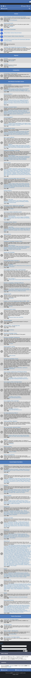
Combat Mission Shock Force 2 (22, 134)
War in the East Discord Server (15, 397)
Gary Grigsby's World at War (18, 607)
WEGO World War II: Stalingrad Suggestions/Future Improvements (17, 174)
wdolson (10, 435)
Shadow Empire (7, 84)
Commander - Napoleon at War (15, 511)
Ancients (6, 474)
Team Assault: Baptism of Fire (14, 560)
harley (15, 377)
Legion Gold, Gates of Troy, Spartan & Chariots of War (17, 480)
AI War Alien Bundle (13, 583)
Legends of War (27, 553)
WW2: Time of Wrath (11, 565)
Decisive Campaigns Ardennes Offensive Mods (20, 288)
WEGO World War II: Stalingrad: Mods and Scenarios (18, 171)
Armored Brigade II (8, 117)
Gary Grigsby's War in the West (11, 400)
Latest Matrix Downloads (10, 29)
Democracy (11, 572)
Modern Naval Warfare (9, 454)
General (16, 13)
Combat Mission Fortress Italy (20, 132)
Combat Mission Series (9, 128)
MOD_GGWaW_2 (12, 278)
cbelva (15, 367)
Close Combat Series (9, 330)
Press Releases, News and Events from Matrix (15, 17)
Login (1, 643)
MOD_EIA (10, 306)
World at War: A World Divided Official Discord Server (19, 279)
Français (6, 64)
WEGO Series (7, 162)
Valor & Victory (7, 234)
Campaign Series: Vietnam (10, 222)
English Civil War (11, 501)
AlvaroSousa (10, 443)
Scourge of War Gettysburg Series (16, 525)
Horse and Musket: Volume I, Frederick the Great (17, 502)
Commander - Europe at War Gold (15, 549)
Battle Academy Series (16, 546)
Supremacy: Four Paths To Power (14, 609)
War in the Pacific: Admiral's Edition (12, 427)
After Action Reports (20, 145)
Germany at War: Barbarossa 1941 (18, 551)
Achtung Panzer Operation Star (15, 545)
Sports (5, 593)
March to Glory (9, 513)
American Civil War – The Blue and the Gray (18, 521)
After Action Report (19, 112)
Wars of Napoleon (13, 514)
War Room (21, 88)
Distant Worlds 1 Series (9, 346)
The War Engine (8, 624)
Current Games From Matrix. (16, 462)
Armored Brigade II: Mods (9, 124)
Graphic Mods (11, 90)
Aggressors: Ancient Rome (14, 478)
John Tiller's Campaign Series (15, 552)
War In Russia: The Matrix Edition (12, 637)
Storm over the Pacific (19, 559)
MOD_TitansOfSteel (12, 633)
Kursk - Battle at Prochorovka (16, 553)
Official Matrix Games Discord (23, 147)
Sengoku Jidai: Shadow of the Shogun (17, 492)
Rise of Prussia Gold (24, 502)
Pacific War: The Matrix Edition (11, 619)
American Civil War (8, 517)
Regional (16, 55)
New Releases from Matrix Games (16, 81)
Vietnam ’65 (7, 576)
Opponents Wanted (11, 146)
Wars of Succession (15, 503)
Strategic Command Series (10, 107)
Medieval (6, 485)
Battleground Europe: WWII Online (14, 606)
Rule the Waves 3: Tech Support (16, 99)
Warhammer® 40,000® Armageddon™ (15, 587)
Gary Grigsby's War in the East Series (13, 382)
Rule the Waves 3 (8, 94)
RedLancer (16, 408)
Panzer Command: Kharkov (17, 610)
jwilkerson (10, 144)
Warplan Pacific (7, 294)
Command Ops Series (23, 611)
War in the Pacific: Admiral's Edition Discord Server (19, 436)
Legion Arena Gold (22, 479)
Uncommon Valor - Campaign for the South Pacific (16, 561)
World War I (6, 530)
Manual (11, 123)
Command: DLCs (13, 216)
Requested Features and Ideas (14, 158)
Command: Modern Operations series (13, 212)
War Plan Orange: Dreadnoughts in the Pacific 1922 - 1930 (16, 535)
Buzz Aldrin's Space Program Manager (18, 576)
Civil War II (20, 525)
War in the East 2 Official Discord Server (17, 265)
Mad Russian (12, 368)
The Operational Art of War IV (11, 413)
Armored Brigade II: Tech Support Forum (21, 123)
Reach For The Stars (11, 608)
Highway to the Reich (18, 612)
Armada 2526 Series (22, 583)
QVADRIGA (7, 482)
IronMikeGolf (6, 368)
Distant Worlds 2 (8, 190)
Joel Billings (10, 264)
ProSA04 (9, 666)
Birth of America (12, 500)
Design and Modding (19, 100)
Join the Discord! (23, 159)
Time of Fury (25, 560)
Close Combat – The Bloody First (12, 325)
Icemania (13, 355)
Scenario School (12, 157)
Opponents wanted (21, 290)
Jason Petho (10, 208)
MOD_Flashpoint (11, 155)
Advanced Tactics (13, 533)
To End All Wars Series (22, 536)
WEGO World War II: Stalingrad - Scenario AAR (16, 173)
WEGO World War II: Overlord (15, 168)
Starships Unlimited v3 (17, 586)
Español (6, 58)
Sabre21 (18, 396)
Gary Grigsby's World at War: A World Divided (15, 269)
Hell (22, 470)
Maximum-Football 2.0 (14, 597)
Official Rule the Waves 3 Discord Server (16, 102)
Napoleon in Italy (18, 513)
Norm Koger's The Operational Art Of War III (18, 555)
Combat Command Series (20, 548)
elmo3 (15, 396)
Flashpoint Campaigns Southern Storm (13, 241)
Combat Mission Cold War (22, 133)
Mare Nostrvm (26, 480)
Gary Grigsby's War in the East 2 (11, 260)
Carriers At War (10, 548)
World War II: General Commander (16, 564)
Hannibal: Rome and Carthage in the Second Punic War (17, 479)
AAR (17, 88)
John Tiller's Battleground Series (21, 524)
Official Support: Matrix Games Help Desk (14, 36)
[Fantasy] (6, 465)
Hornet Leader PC (15, 574)
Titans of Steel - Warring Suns (11, 631)
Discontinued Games (9, 600)
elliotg (10, 355)
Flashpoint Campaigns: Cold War (12, 150)
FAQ (5, 43)
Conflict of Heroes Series (23, 549)
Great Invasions (17, 490)
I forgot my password (4, 650)
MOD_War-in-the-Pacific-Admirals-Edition (21, 435)
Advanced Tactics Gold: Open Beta (15, 317)
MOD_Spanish (11, 60)
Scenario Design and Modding (22, 146)
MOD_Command (11, 215)
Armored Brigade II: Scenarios (13, 125)
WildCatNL (11, 367)
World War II (7, 541)
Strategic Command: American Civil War (17, 110)
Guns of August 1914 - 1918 (14, 534)
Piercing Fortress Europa (13, 558)
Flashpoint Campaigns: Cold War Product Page (15, 159)
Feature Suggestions (17, 184)
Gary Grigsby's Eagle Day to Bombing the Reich (15, 371)
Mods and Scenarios (25, 217)
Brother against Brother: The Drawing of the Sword (16, 522)
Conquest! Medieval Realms (15, 489)
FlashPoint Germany (19, 572)
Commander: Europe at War (10, 73)
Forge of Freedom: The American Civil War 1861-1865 (16, 523)
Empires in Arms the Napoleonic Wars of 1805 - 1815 (16, 301)
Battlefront (24, 546)
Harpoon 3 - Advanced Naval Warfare (16, 573)
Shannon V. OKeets (12, 451)
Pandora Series (23, 584)
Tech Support (12, 88)
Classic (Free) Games (16, 616)
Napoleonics (7, 506)
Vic (9, 87)
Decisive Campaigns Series (10, 333)
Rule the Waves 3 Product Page (20, 101)
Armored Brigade (8, 320)
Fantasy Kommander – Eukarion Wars (17, 469)
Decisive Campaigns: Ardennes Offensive (14, 282)
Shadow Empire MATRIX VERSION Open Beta (16, 89)
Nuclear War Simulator (9, 252)
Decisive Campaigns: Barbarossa (12, 337)
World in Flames (8, 446)
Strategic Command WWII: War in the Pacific (14, 178)
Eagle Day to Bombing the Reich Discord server (18, 378)
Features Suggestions (12, 111)
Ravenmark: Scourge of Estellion (13, 470)
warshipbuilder (20, 377)
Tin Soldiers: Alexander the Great (11, 481)
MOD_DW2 (10, 199)
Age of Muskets (7, 495)
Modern (6, 568)
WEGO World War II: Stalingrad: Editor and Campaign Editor (17, 172)
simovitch (25, 377)
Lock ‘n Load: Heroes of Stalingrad (11, 554)
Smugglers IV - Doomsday (12, 585)
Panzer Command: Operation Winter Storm (15, 611)
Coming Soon (16, 70)
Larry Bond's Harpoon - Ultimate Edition (21, 575)
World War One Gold (25, 535)
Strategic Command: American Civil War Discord (17, 114)
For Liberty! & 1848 (20, 501)
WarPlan (6, 439)
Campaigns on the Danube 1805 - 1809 (17, 510)
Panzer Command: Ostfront (14, 557)
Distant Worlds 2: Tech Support (15, 200)
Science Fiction (7, 580)
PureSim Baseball (23, 597)
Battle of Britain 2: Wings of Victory (16, 547)
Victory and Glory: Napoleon (10, 421)
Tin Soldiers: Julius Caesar (24, 481)
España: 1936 (26, 550)
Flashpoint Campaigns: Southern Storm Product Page (15, 249)
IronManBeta (19, 367)
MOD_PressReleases (12, 20)
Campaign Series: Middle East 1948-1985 (14, 205)
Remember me (20, 651)
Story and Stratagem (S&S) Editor (22, 90)
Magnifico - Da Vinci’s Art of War (18, 491)
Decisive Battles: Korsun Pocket (15, 550)
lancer (12, 343)
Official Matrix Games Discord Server (13, 32)
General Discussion (8, 23)
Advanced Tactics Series (10, 309)
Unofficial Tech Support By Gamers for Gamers (15, 47)
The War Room (11, 100)
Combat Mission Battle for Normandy (16, 131)
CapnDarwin (24, 367)
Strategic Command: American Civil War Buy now (17, 113)
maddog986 (10, 26)
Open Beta (11, 289)
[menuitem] (4, 6)
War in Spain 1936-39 (9, 137)
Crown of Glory (20, 511)
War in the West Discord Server (15, 409)
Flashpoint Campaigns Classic (11, 358)
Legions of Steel (15, 584)
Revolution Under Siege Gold (10, 536)
